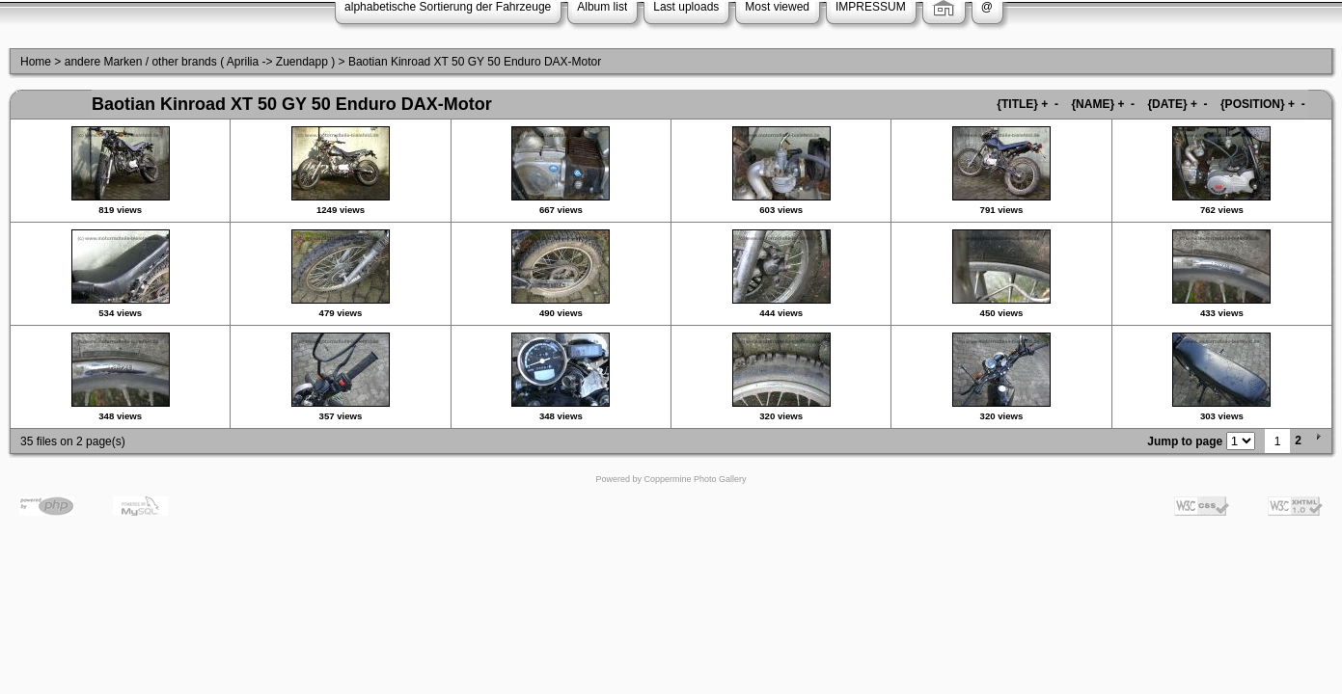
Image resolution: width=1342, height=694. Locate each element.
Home (35, 61)
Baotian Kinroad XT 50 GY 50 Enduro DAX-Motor (474, 61)
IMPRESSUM (870, 6)
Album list (602, 6)
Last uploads (686, 6)
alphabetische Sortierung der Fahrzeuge (447, 6)
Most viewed (777, 6)
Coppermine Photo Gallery (695, 479)
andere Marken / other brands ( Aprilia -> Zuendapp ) (200, 61)
